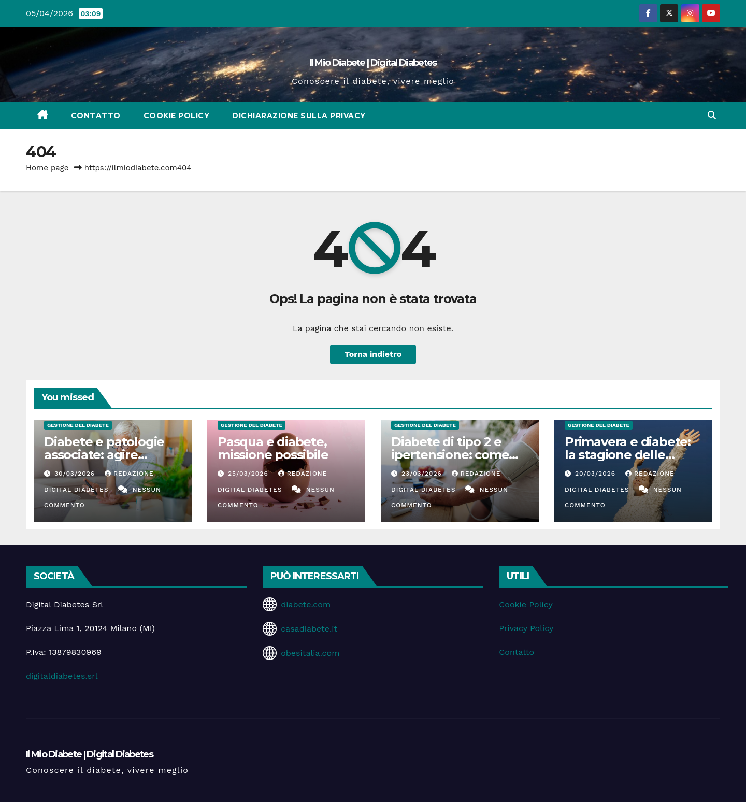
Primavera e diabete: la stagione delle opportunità (628, 454)
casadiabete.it (309, 629)
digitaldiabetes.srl (62, 676)
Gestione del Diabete (78, 425)
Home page (47, 168)
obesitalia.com (310, 653)
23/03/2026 (422, 473)
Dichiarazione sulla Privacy (299, 115)
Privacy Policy (526, 628)
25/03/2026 (249, 473)
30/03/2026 (75, 473)
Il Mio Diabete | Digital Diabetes (373, 62)
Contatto (96, 115)
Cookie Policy (177, 115)
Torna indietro (373, 354)
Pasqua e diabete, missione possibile (273, 448)
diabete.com (306, 604)
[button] (712, 115)
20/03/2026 (596, 473)
